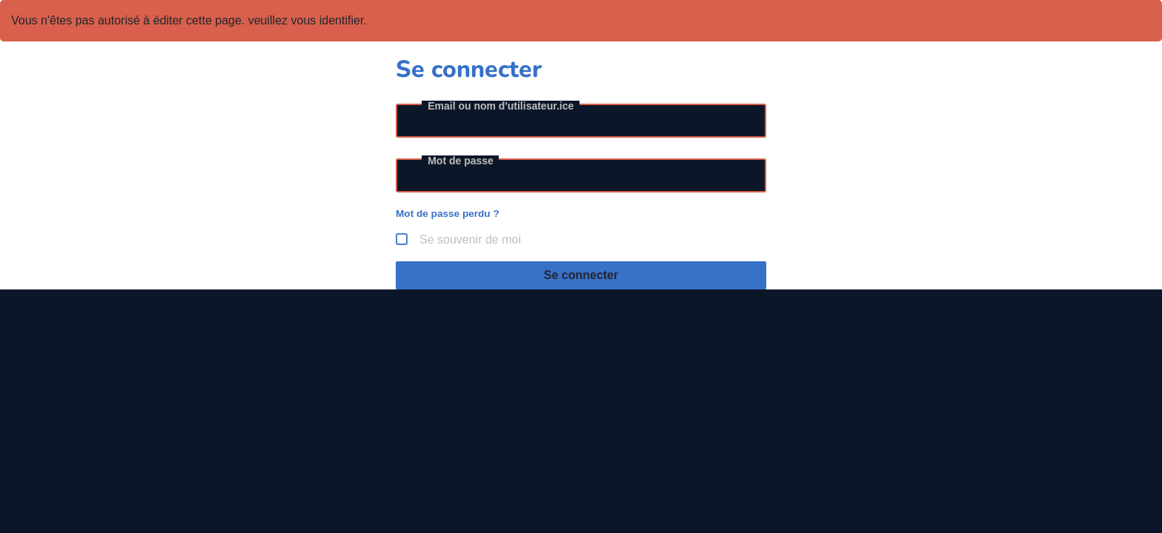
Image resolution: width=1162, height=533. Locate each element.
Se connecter (581, 275)
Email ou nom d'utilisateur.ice (501, 106)
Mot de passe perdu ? (447, 213)
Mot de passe (461, 160)
